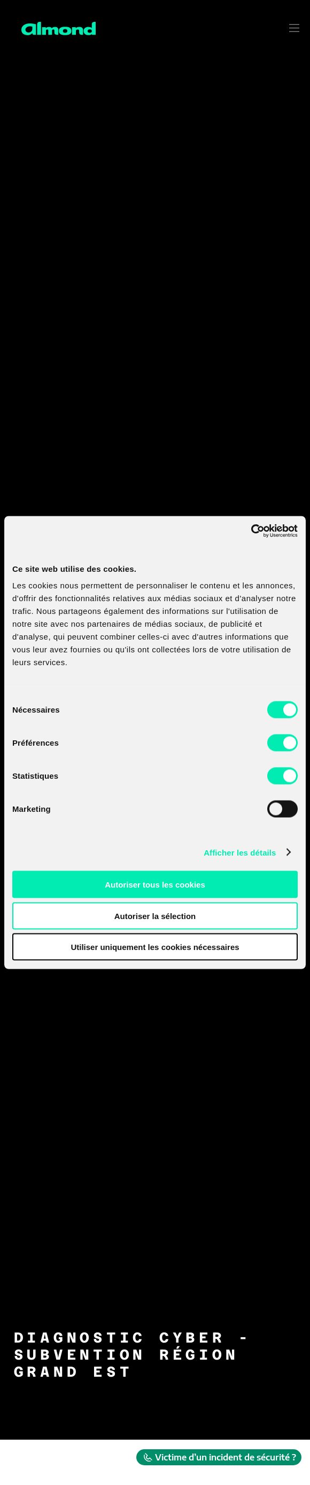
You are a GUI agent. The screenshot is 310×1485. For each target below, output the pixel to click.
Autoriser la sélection (155, 915)
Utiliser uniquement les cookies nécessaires (155, 947)
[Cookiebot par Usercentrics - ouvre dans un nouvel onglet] (251, 531)
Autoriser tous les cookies (155, 884)
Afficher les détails (240, 852)
